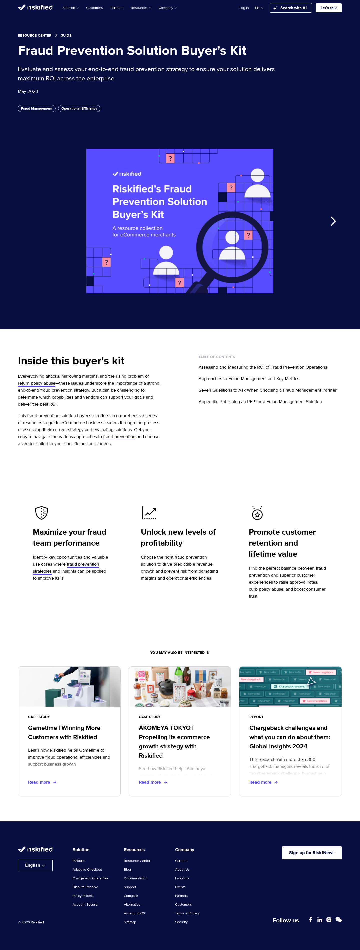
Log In (244, 8)
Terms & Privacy (187, 913)
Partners (117, 8)
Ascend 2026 (134, 913)
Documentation (136, 878)
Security (181, 922)
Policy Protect (83, 896)
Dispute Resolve (85, 887)
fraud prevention (119, 437)
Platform (79, 861)
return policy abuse (37, 383)
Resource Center (35, 35)
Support (130, 887)
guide (66, 35)
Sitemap (130, 922)
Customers (94, 8)
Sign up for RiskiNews (311, 853)
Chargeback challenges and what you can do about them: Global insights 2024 (290, 737)
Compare (131, 896)
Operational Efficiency (79, 108)
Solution (71, 8)
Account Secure (85, 904)
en (257, 8)
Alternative (132, 904)
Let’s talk (329, 7)
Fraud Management (36, 108)
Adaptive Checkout (87, 869)
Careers (181, 861)
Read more (42, 782)
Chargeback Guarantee (90, 878)
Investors (182, 878)
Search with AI (290, 7)
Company (168, 8)
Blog (127, 869)
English (32, 865)
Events (180, 887)
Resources (141, 8)
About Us (182, 869)
